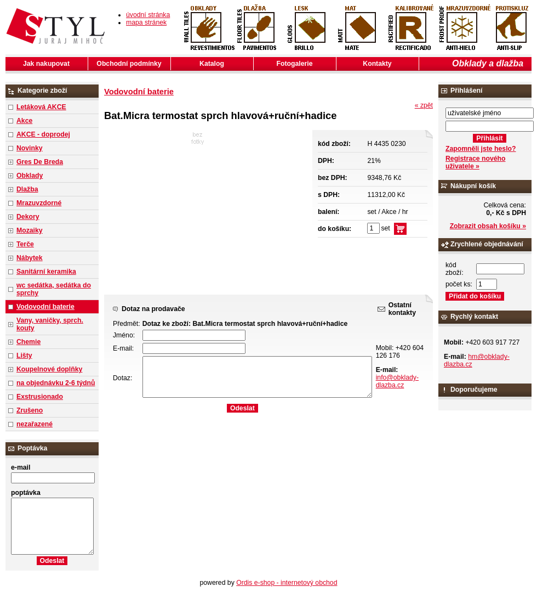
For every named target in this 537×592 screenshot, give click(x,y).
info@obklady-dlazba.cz (397, 381)
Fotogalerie (295, 63)
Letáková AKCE (41, 107)
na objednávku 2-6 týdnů (55, 383)
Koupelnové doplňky (49, 369)
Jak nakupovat (46, 63)
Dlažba (27, 189)
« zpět (424, 105)
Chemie (28, 342)
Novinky (29, 148)
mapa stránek (146, 22)
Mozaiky (29, 230)
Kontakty (377, 63)
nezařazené (34, 424)
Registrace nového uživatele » (475, 162)
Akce (24, 121)
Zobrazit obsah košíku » (488, 226)
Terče (25, 244)
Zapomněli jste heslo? (480, 149)
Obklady (29, 175)
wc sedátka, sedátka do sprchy (53, 289)
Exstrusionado (39, 397)
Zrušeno (29, 410)
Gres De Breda (39, 162)
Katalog (211, 63)
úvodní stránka (148, 15)
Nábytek (29, 258)
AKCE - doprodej (43, 134)
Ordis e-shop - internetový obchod (286, 583)
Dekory (27, 217)
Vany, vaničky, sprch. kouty (49, 324)
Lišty (24, 355)
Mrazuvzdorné (38, 203)
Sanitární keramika (46, 271)
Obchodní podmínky (128, 63)
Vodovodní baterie (45, 307)
